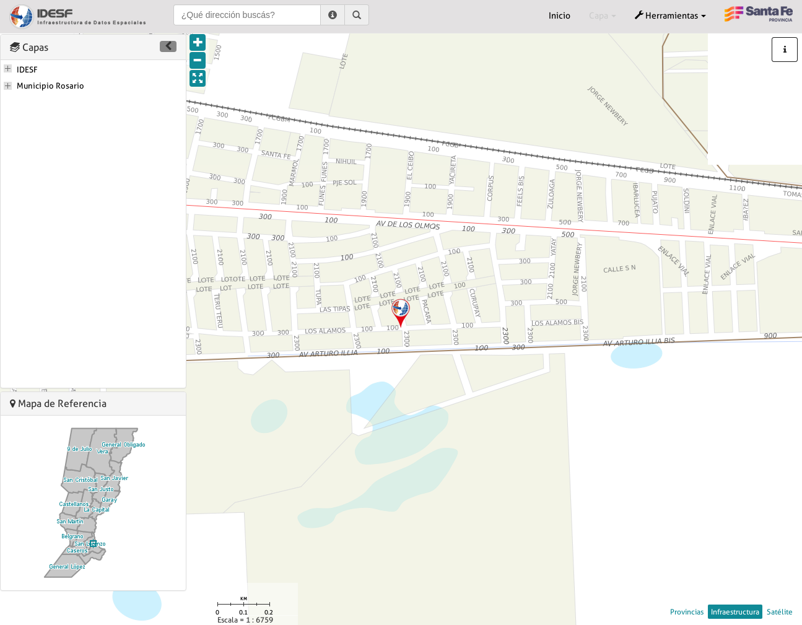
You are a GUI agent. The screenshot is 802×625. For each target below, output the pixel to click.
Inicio (559, 15)
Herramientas (670, 15)
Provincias (687, 611)
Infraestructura (735, 611)
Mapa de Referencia (58, 403)
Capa (602, 15)
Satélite (780, 611)
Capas (29, 47)
